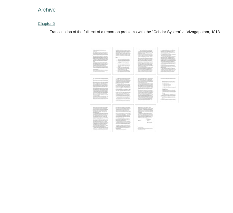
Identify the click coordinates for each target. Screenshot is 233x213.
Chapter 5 (46, 23)
